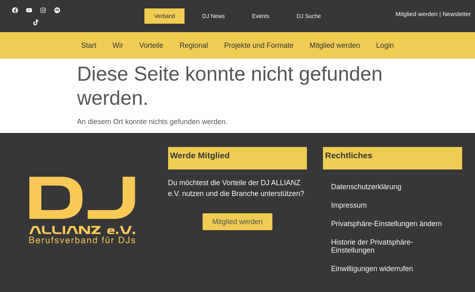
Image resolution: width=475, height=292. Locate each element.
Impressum (349, 205)
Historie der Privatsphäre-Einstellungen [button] (372, 246)
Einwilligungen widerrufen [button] (372, 269)
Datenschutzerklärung (366, 187)
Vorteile (151, 45)
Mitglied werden (417, 13)
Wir (117, 45)
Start (88, 45)
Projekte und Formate (258, 45)
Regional (193, 45)
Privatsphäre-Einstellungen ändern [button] (386, 224)
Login (385, 45)
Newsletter (457, 13)
